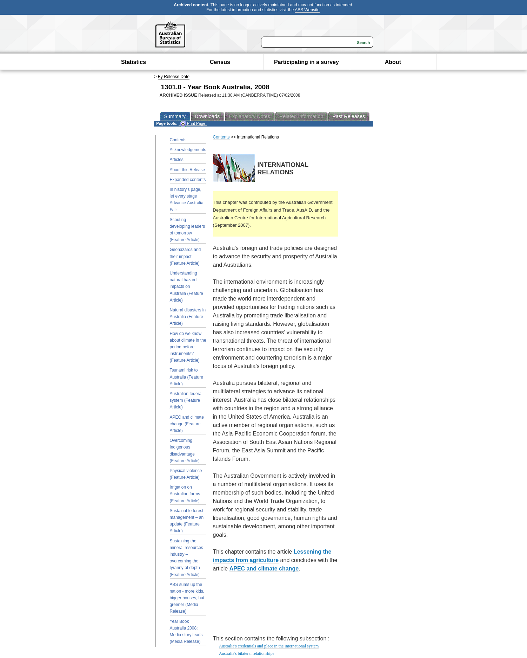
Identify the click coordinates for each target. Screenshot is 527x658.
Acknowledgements (188, 149)
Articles (177, 159)
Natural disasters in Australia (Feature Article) (188, 317)
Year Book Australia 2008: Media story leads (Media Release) (186, 631)
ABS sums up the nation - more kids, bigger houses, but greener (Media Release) (187, 598)
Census (220, 62)
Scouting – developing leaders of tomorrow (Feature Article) (187, 230)
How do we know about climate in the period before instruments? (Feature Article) (188, 347)
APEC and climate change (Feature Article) (187, 424)
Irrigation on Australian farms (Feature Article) (185, 494)
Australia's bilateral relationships (246, 653)
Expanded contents (188, 179)
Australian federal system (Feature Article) (186, 400)
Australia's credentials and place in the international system (269, 646)
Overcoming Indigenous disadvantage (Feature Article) (185, 450)
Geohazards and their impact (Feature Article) (185, 256)
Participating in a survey (306, 62)
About (393, 62)
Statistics (133, 62)
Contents (178, 139)
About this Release (187, 169)
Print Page (192, 123)
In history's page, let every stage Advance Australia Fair (187, 199)
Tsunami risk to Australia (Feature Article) (186, 377)
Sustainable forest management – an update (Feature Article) (187, 521)
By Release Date (173, 76)
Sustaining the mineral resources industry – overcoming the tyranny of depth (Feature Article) (186, 557)
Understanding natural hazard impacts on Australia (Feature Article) (186, 287)
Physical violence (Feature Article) (186, 474)
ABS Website (307, 9)
